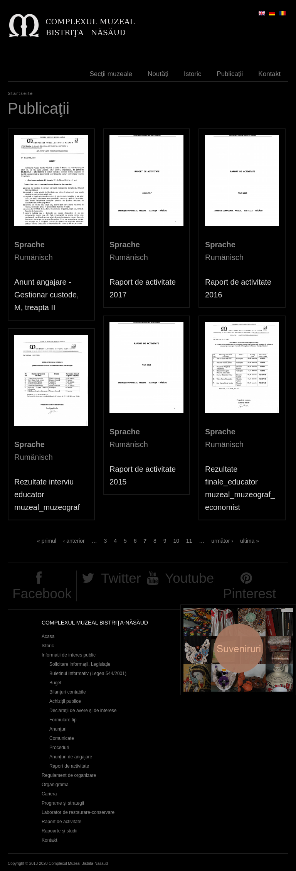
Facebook (42, 593)
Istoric (192, 74)
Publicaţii (230, 74)
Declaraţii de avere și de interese (83, 710)
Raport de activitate (69, 766)
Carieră (49, 794)
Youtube (189, 578)
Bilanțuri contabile (67, 692)
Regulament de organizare (69, 775)
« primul (46, 541)
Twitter (121, 578)
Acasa (48, 636)
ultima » (249, 541)
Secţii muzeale (111, 74)
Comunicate (61, 738)
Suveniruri (238, 649)
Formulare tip (63, 719)
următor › (222, 541)
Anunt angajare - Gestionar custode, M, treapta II (46, 295)
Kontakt (269, 74)
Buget (55, 682)
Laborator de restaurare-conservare (78, 812)
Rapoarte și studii (59, 831)
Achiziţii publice (65, 701)
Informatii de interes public (69, 655)
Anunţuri (58, 729)
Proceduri (59, 747)
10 (176, 541)
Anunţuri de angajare (70, 757)
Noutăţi (158, 74)
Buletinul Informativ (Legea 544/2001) (87, 673)
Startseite (20, 93)
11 (189, 541)
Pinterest (249, 593)
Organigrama (55, 784)
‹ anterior (74, 541)
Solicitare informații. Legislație (80, 664)
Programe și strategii (63, 803)
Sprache (29, 244)
